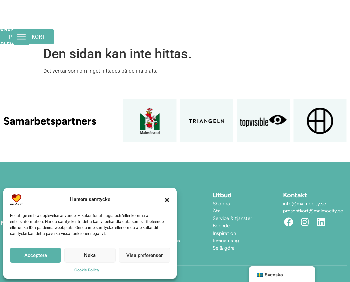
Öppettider (97, 14)
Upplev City (193, 14)
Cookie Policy (86, 270)
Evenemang (142, 14)
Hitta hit (94, 29)
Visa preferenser (144, 255)
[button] (167, 199)
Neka (90, 255)
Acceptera (35, 255)
